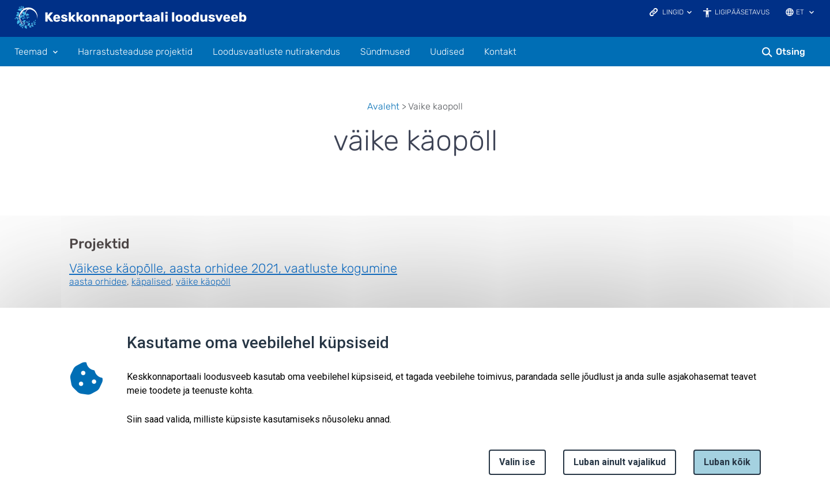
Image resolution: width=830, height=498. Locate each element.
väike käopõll (203, 281)
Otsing (790, 51)
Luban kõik (727, 461)
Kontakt (500, 51)
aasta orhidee (98, 281)
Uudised (447, 51)
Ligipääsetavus (742, 12)
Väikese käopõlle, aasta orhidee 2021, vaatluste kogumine (233, 268)
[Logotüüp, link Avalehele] (131, 18)
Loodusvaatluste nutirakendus (276, 51)
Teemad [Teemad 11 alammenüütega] (30, 51)
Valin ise (517, 461)
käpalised (151, 281)
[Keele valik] (811, 13)
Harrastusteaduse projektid (135, 51)
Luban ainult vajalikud (620, 461)
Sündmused (385, 51)
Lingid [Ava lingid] (673, 12)
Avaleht (383, 106)
